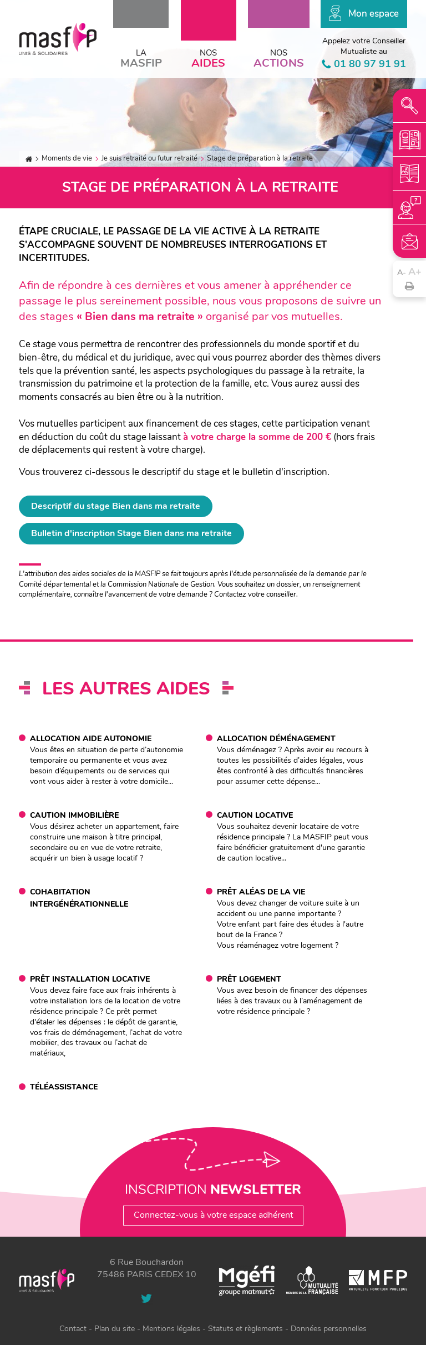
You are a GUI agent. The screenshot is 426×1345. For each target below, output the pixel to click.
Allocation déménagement (276, 738)
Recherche (409, 105)
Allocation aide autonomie (90, 738)
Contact (409, 241)
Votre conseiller (409, 207)
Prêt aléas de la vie (261, 892)
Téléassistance (64, 1087)
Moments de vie (67, 158)
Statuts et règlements (245, 1328)
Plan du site (114, 1328)
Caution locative (255, 815)
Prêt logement (249, 979)
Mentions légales (171, 1328)
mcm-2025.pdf (409, 139)
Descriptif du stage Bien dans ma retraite (115, 506)
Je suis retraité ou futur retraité (149, 158)
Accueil (29, 159)
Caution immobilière (74, 815)
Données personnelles (329, 1328)
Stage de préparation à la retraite (260, 158)
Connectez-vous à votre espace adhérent (213, 1215)
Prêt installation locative (90, 979)
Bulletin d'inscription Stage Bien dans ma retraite (131, 533)
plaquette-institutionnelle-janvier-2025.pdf (409, 173)
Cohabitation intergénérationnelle (79, 898)
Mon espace (373, 13)
